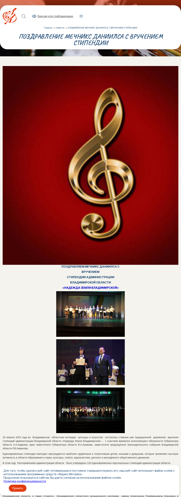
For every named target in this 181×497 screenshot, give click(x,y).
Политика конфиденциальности (25, 481)
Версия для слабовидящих (55, 16)
